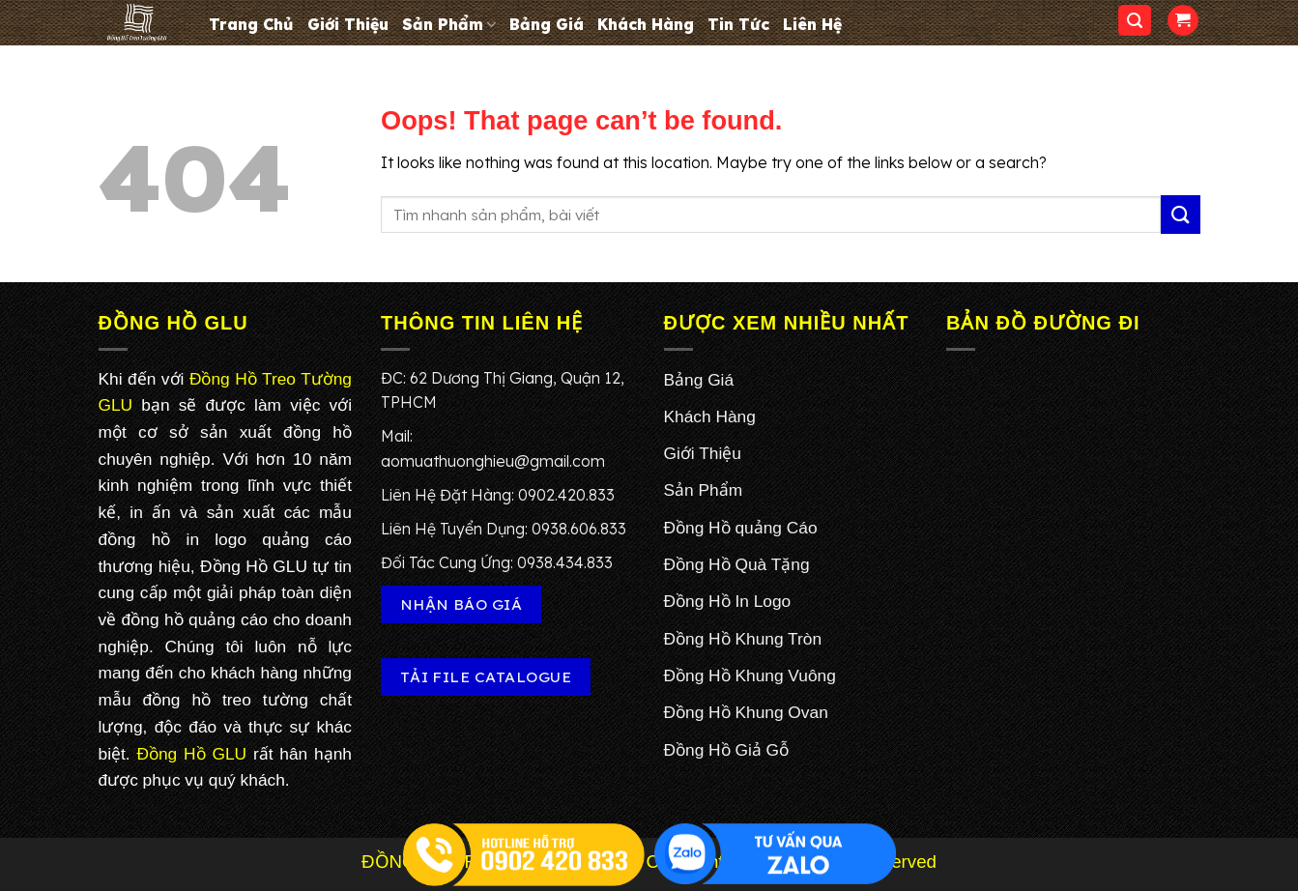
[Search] (1134, 21)
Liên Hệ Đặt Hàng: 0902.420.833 (498, 494)
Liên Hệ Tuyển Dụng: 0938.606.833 (503, 528)
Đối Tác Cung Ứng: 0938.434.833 (497, 562)
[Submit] (1180, 214)
